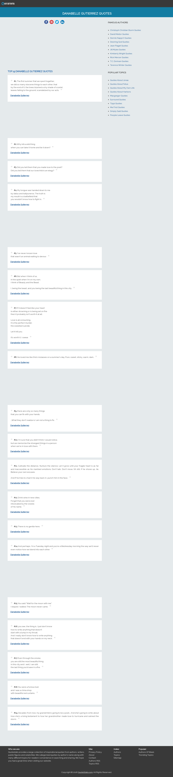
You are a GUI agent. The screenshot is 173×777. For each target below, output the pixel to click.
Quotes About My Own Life (122, 88)
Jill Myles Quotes (118, 49)
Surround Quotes (118, 99)
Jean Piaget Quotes (119, 46)
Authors (117, 752)
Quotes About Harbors (120, 92)
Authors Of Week (146, 752)
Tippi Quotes (116, 103)
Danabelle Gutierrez (19, 95)
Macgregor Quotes (119, 96)
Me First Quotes (117, 107)
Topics (117, 755)
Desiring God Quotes (119, 42)
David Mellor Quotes (119, 34)
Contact (92, 758)
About (91, 755)
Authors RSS (94, 761)
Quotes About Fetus (119, 84)
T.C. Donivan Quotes (119, 61)
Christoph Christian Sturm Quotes (125, 30)
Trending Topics (146, 755)
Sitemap (117, 758)
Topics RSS (94, 763)
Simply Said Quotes (119, 111)
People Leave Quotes (120, 115)
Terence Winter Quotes (121, 65)
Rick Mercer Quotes (119, 57)
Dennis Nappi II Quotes (120, 38)
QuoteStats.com (85, 772)
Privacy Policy (95, 752)
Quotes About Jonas (119, 80)
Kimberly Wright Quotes (121, 53)
